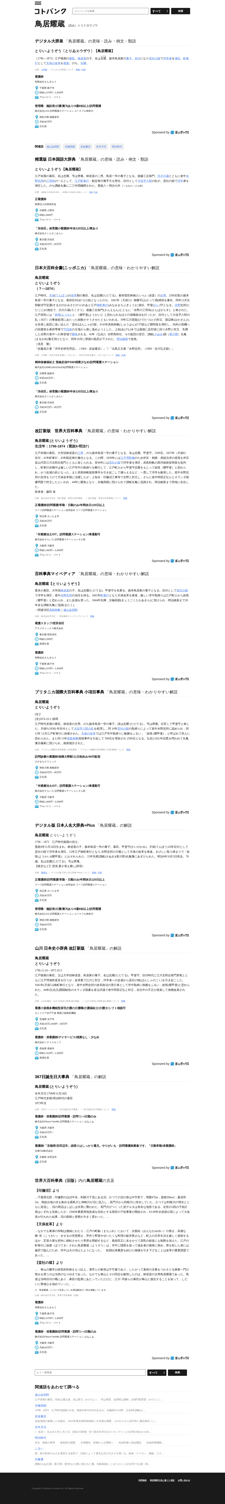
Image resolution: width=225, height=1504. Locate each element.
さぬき (158, 334)
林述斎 (82, 58)
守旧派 (67, 329)
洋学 (180, 181)
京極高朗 (70, 146)
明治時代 (117, 146)
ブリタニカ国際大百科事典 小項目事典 (69, 692)
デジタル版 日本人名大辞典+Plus (65, 825)
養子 (129, 58)
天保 (52, 295)
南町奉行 (102, 305)
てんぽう (61, 295)
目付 (137, 58)
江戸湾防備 (127, 457)
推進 (66, 63)
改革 (74, 295)
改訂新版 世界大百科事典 (58, 431)
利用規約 (142, 1480)
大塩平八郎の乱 (84, 728)
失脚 (83, 63)
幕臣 (72, 58)
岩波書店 (85, 146)
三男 (80, 453)
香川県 (173, 334)
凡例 (83, 69)
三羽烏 (50, 181)
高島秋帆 (55, 610)
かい (156, 305)
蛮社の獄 (154, 58)
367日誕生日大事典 (52, 1076)
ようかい (67, 314)
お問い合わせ (184, 1480)
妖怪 (58, 314)
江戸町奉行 (82, 181)
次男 (163, 295)
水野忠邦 (66, 595)
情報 (78, 69)
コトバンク (50, 11)
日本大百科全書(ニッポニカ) (60, 268)
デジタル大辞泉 (49, 41)
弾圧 (177, 58)
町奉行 (104, 595)
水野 (177, 305)
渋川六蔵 (163, 176)
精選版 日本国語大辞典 (55, 159)
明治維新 (122, 339)
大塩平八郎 (145, 181)
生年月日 (101, 146)
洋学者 (167, 58)
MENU (38, 3)
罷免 (75, 334)
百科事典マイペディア (55, 573)
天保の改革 (53, 63)
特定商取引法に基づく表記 (162, 1480)
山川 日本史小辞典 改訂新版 (60, 948)
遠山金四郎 (53, 146)
